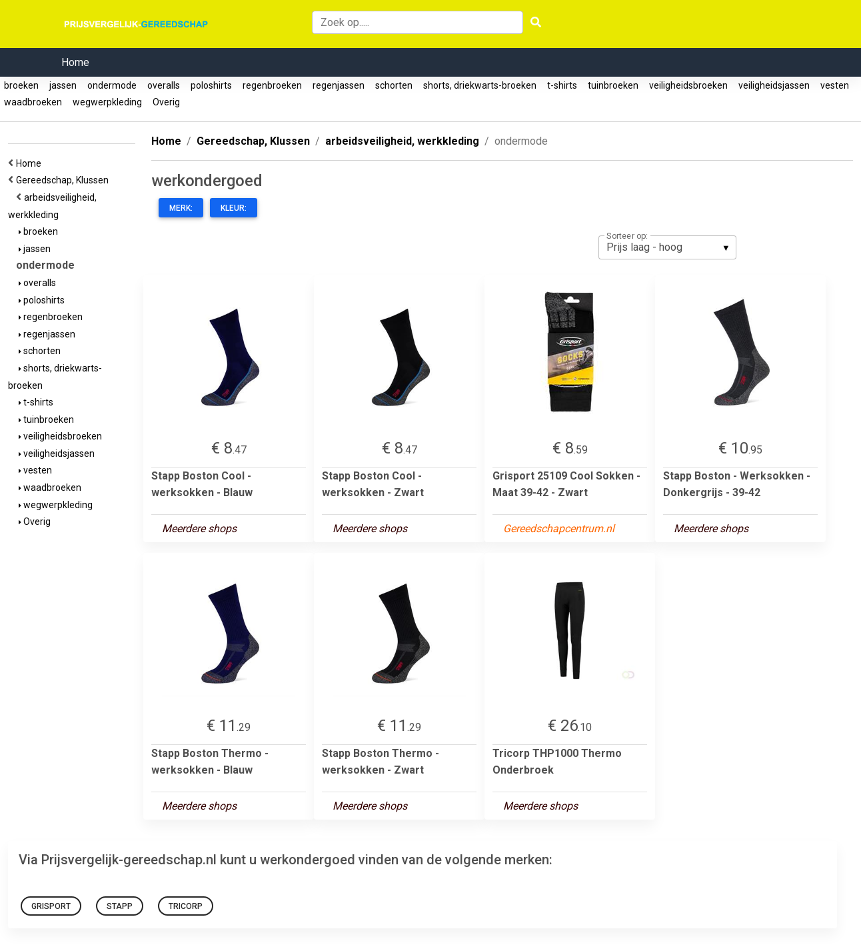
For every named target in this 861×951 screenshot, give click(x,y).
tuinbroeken (613, 85)
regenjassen (339, 85)
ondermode (112, 85)
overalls (163, 85)
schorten (394, 85)
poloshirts (211, 85)
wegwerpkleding (107, 102)
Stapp (120, 906)
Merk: (181, 208)
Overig (166, 102)
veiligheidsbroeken (688, 85)
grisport (51, 906)
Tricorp (186, 906)
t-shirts (562, 85)
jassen (63, 85)
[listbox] (667, 247)
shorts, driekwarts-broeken (479, 85)
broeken (21, 85)
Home (75, 62)
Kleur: (234, 208)
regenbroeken (272, 85)
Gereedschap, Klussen (64, 180)
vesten (834, 85)
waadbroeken (33, 102)
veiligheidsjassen (774, 85)
